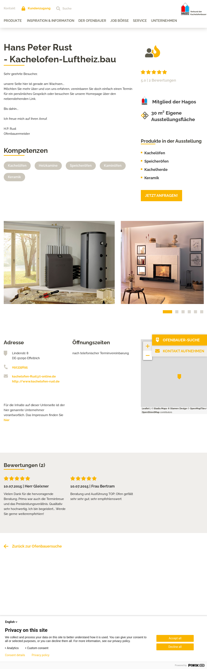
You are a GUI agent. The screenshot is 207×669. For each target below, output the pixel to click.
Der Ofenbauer (92, 21)
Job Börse (119, 21)
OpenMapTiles (198, 408)
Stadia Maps (160, 408)
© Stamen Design (177, 408)
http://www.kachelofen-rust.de (36, 381)
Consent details (15, 655)
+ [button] (148, 344)
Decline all (175, 646)
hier (7, 420)
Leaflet (146, 408)
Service (140, 21)
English (11, 622)
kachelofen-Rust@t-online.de (34, 376)
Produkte (13, 21)
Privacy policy (40, 655)
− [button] (148, 353)
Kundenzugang (39, 8)
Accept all (175, 638)
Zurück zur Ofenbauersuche (37, 546)
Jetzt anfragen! (161, 195)
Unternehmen (164, 21)
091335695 (20, 367)
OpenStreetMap (151, 412)
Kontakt (9, 8)
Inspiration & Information (50, 21)
